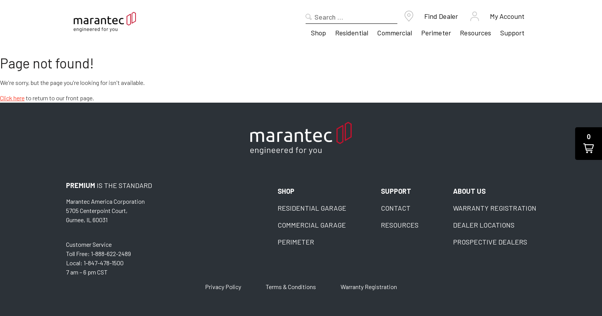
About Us (469, 191)
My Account (507, 16)
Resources (475, 32)
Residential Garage (312, 208)
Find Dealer (441, 16)
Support (512, 32)
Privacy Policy (223, 286)
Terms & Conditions (291, 286)
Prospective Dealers (490, 242)
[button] (588, 143)
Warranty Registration (494, 208)
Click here (12, 97)
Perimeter (436, 32)
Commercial (394, 32)
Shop (318, 32)
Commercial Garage (312, 225)
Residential (351, 32)
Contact (395, 208)
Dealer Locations (483, 225)
